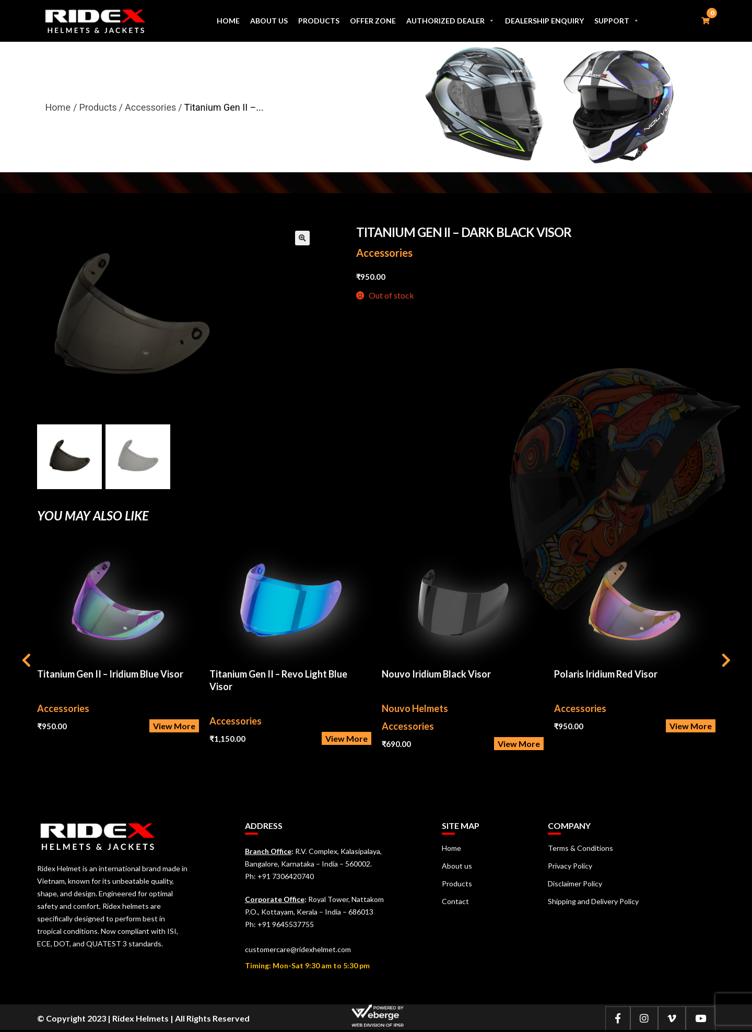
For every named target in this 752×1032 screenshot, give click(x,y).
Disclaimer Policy (575, 883)
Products (318, 20)
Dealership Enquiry (544, 20)
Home (227, 20)
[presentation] (26, 662)
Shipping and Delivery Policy (593, 901)
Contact (455, 901)
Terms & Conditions (580, 848)
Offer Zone (372, 20)
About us (268, 20)
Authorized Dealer (450, 20)
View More (174, 726)
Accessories (384, 252)
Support (617, 20)
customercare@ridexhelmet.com (298, 949)
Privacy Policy (570, 865)
